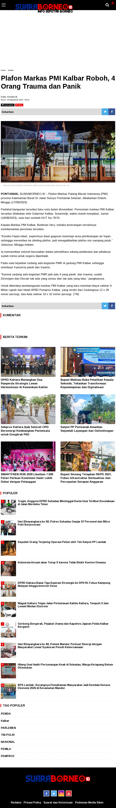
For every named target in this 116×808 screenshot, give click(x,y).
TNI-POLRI (7, 734)
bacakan (7, 105)
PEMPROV (7, 756)
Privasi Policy (32, 802)
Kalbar (11, 70)
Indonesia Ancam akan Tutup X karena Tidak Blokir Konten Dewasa (62, 562)
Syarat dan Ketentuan (58, 802)
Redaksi (16, 802)
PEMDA (6, 713)
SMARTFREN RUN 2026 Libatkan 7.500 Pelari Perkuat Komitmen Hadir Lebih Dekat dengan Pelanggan (27, 478)
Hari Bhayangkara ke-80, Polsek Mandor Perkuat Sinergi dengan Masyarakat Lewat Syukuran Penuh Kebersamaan (60, 646)
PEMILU (6, 749)
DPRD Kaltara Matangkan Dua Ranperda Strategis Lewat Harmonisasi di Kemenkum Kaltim (24, 383)
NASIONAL (8, 741)
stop (19, 105)
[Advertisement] (58, 41)
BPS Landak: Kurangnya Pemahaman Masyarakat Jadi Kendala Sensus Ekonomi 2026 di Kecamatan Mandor (64, 686)
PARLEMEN (8, 727)
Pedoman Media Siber (89, 802)
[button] (112, 1)
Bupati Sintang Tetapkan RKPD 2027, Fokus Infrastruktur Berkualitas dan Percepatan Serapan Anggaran (86, 478)
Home (3, 70)
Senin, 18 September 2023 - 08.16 (15, 100)
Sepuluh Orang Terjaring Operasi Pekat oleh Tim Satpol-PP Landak (62, 542)
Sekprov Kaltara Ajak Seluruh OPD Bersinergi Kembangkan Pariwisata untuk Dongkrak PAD (25, 430)
